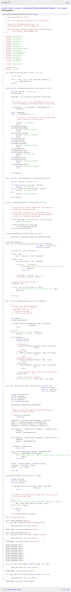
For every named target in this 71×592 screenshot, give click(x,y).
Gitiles (10, 589)
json (68, 589)
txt (64, 589)
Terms (19, 589)
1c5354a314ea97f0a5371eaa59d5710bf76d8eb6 (38, 8)
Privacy (14, 589)
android (4, 8)
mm (59, 8)
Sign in (67, 2)
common (17, 8)
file (35, 14)
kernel (11, 8)
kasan (64, 8)
